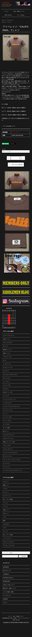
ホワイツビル (6, 378)
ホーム (5, 11)
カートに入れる (15, 164)
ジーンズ (5, 503)
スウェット (6, 492)
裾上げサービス (7, 570)
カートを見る (19, 15)
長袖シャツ (6, 485)
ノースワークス (7, 403)
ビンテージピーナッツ (9, 335)
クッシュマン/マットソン (9, 399)
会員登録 (5, 599)
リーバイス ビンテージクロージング (12, 470)
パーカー (5, 488)
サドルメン (6, 388)
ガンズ (4, 360)
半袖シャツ (6, 510)
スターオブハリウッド (9, 435)
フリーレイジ (10, 20)
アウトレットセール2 (8, 545)
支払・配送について (17, 11)
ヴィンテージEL (7, 417)
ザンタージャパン (7, 456)
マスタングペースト (8, 438)
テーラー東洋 (6, 427)
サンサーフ (6, 371)
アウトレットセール (8, 542)
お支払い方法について (9, 584)
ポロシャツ (6, 513)
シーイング (6, 395)
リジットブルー (7, 420)
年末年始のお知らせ (8, 577)
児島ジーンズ (6, 353)
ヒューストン (6, 381)
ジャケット (6, 481)
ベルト (4, 527)
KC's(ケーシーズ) (7, 392)
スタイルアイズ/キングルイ (10, 374)
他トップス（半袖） (8, 534)
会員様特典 (6, 567)
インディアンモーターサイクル (11, 406)
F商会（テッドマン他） (9, 442)
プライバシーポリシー (24, 618)
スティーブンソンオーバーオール (12, 459)
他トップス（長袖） (8, 499)
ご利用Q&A (6, 574)
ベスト (4, 517)
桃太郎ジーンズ (7, 349)
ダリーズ (5, 346)
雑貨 (4, 520)
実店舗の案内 (6, 581)
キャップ (5, 531)
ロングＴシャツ (7, 495)
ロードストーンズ (7, 410)
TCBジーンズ (6, 339)
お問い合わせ (7, 15)
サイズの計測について (9, 126)
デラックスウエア (7, 342)
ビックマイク (6, 463)
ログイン (5, 602)
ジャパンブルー (7, 445)
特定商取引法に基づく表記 (9, 618)
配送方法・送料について (9, 588)
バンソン (5, 413)
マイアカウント (7, 595)
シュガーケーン (7, 364)
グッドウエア (6, 424)
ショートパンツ (7, 538)
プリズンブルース (7, 449)
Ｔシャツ (9, 22)
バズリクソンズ (7, 356)
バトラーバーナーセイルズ (10, 452)
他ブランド (6, 431)
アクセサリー (6, 524)
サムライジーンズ (7, 367)
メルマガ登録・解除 (8, 592)
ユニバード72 (6, 385)
